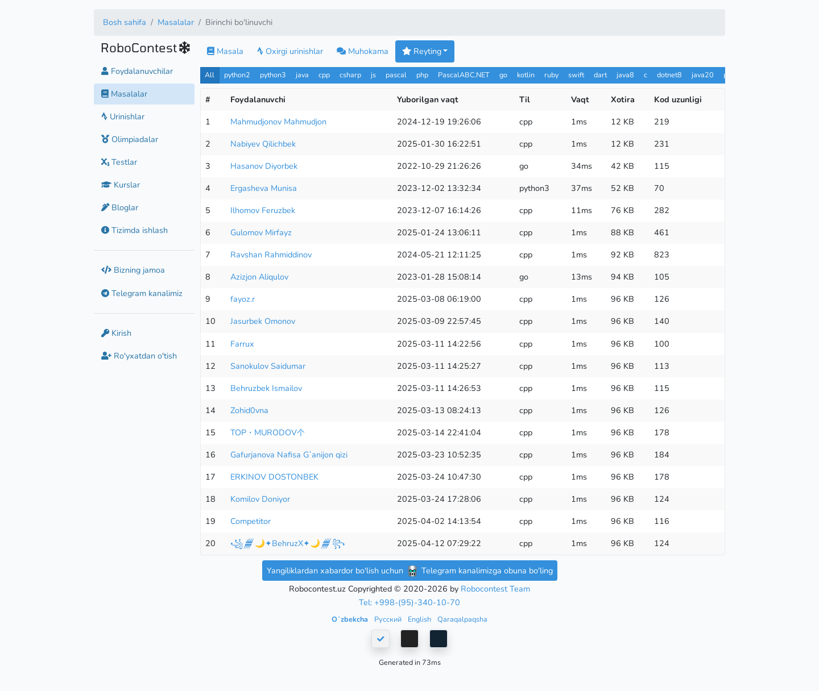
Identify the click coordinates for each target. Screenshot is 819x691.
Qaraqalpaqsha (462, 619)
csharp (350, 75)
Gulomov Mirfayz (261, 232)
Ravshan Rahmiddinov (271, 254)
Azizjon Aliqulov (259, 276)
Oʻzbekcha (351, 619)
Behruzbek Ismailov (266, 388)
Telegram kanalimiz (142, 293)
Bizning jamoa (133, 270)
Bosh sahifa (124, 22)
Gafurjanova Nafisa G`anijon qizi (289, 454)
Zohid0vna (249, 410)
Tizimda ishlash (134, 230)
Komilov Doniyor (260, 499)
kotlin (526, 75)
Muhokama (362, 51)
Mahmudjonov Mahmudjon (278, 121)
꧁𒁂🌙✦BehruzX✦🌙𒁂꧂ (287, 543)
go (503, 75)
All (209, 75)
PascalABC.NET (464, 75)
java (302, 75)
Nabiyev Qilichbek (263, 143)
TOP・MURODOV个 (267, 432)
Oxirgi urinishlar (290, 51)
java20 (703, 75)
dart (600, 75)
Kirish (116, 333)
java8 (625, 75)
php (422, 75)
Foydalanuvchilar (137, 71)
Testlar (119, 162)
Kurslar (120, 184)
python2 (237, 75)
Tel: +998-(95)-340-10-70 (409, 602)
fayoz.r (242, 299)
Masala (225, 51)
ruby (551, 75)
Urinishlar (122, 116)
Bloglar (119, 207)
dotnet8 (669, 75)
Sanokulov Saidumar (267, 366)
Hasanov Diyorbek (263, 166)
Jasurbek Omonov (262, 321)
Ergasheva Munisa (263, 188)
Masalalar (176, 22)
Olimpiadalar (129, 139)
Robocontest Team (495, 588)
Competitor (250, 521)
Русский (388, 619)
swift (576, 75)
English (420, 619)
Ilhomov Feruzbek (262, 210)
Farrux (242, 343)
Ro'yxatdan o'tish (139, 355)
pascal (396, 75)
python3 (273, 75)
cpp (324, 75)
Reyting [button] (421, 51)
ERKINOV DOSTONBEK (274, 476)
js (374, 75)
